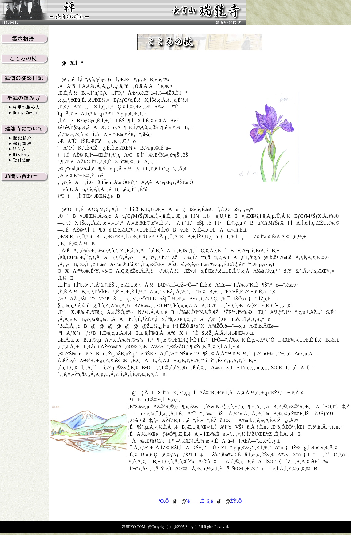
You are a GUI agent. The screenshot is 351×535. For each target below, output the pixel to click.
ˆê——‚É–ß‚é (199, 501)
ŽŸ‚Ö (236, 501)
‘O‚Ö (163, 501)
